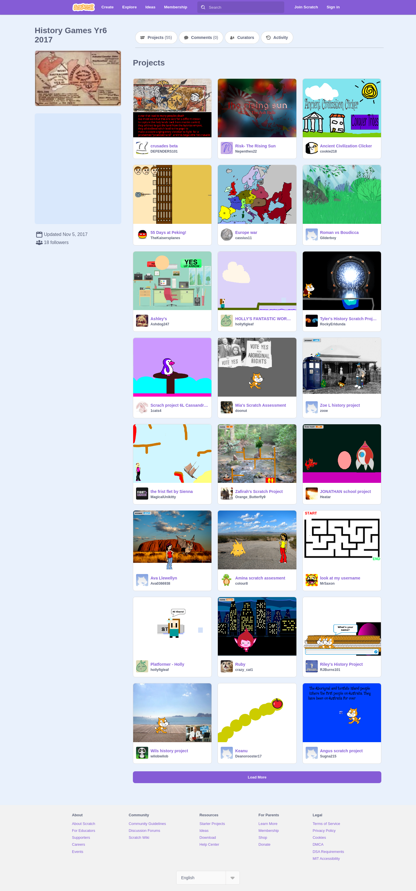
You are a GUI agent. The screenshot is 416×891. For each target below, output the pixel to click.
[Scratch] (83, 7)
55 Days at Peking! (168, 232)
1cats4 (156, 411)
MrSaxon (327, 584)
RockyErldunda (333, 324)
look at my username (340, 578)
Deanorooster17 (248, 756)
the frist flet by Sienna (172, 491)
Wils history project (169, 751)
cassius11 (243, 238)
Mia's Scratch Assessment (260, 405)
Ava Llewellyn (164, 578)
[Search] (203, 7)
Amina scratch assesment (260, 578)
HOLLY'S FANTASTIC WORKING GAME (264, 318)
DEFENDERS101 (164, 151)
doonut (241, 411)
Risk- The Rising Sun (255, 146)
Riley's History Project (341, 664)
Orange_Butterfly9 (250, 497)
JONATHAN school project (345, 491)
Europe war (246, 232)
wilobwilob (159, 756)
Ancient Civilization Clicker (346, 146)
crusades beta (164, 146)
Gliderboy (328, 238)
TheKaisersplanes (165, 238)
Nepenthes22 (246, 151)
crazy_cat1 (244, 670)
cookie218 (328, 151)
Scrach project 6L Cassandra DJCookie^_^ (179, 405)
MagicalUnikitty (163, 497)
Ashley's (159, 318)
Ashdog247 (160, 324)
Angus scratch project (341, 751)
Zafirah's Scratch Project (259, 491)
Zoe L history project (340, 405)
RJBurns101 (330, 670)
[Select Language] (208, 878)
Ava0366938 (160, 584)
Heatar (325, 497)
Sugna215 (328, 756)
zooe (324, 411)
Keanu (241, 751)
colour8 (241, 584)
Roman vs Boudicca (339, 232)
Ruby (240, 664)
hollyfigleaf (244, 324)
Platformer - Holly (167, 664)
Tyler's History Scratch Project (349, 318)
